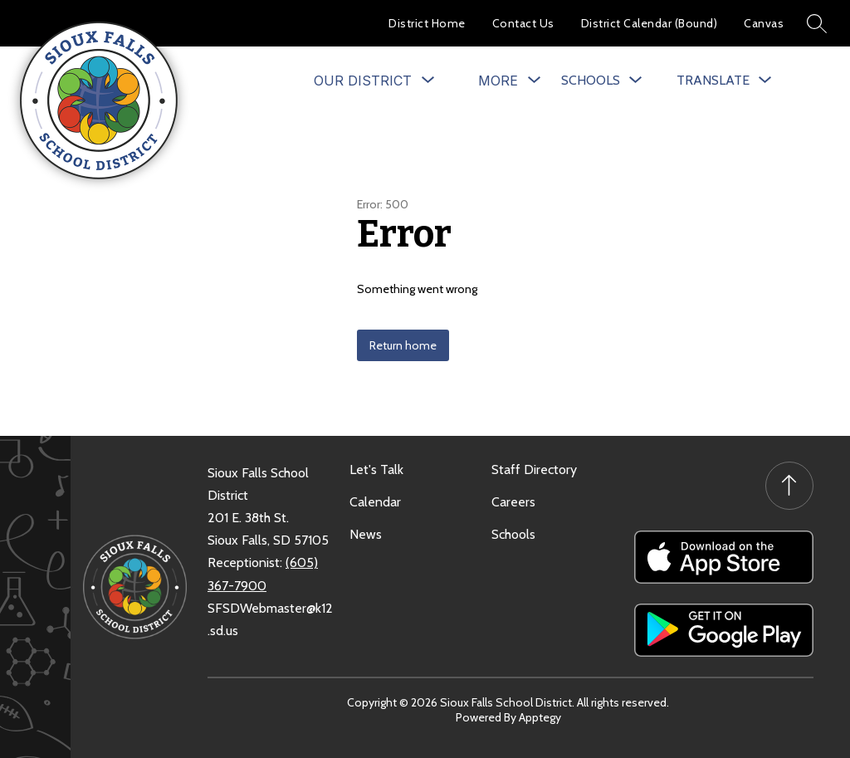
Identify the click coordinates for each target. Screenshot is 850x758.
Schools (513, 534)
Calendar (375, 502)
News (365, 534)
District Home (427, 23)
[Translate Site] (723, 80)
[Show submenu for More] (498, 80)
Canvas (764, 23)
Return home (403, 345)
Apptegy (540, 717)
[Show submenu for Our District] (363, 80)
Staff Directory (534, 469)
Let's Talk (376, 469)
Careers (513, 502)
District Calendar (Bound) (649, 23)
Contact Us (523, 23)
